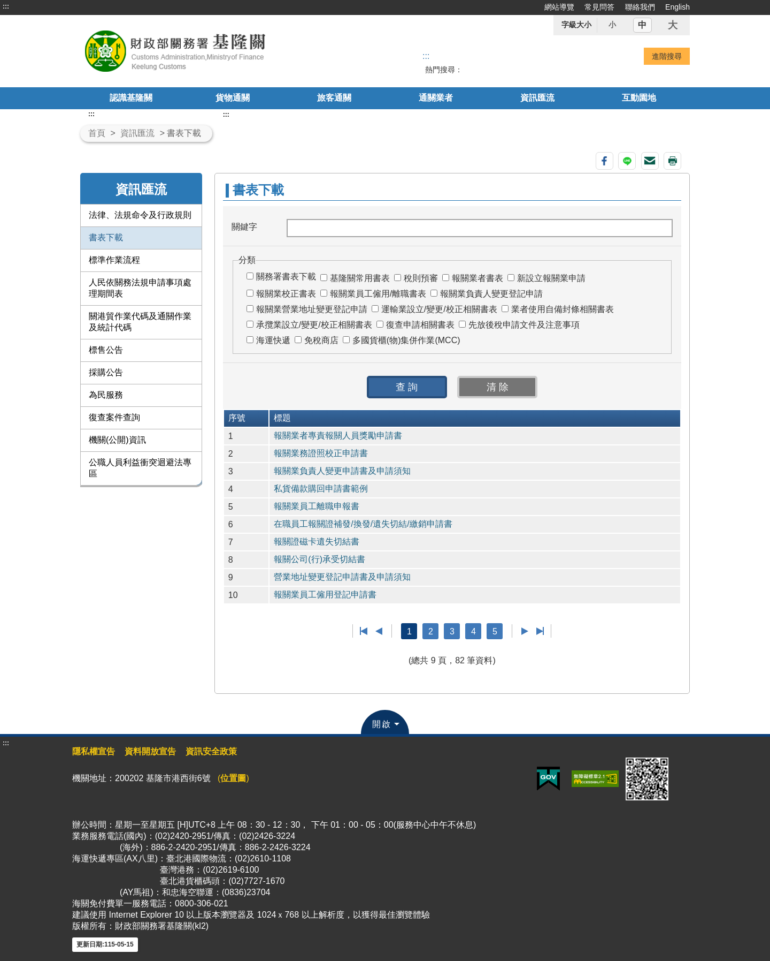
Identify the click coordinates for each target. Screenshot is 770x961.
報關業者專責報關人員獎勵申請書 (338, 435)
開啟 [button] (381, 724)
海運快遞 (273, 340)
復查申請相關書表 (420, 324)
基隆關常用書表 (360, 278)
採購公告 (106, 372)
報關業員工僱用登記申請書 (325, 594)
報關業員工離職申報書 (316, 506)
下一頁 (524, 631)
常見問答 (599, 7)
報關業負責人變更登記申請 (491, 293)
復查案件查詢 (114, 417)
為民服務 (106, 394)
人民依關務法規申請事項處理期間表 (140, 288)
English (677, 7)
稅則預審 (421, 278)
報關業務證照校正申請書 (321, 453)
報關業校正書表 (286, 293)
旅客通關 (334, 97)
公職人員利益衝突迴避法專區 (140, 468)
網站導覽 (559, 7)
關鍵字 (244, 226)
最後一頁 (539, 631)
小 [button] (612, 24)
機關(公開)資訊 (117, 439)
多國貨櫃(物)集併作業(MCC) (406, 340)
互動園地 (639, 97)
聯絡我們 (640, 7)
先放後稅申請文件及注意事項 (524, 324)
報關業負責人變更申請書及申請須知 (342, 470)
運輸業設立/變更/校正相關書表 (439, 309)
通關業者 (436, 97)
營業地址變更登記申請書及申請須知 (342, 576)
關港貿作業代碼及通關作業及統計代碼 (140, 322)
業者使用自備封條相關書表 (562, 309)
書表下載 (106, 237)
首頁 (96, 133)
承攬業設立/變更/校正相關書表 (314, 324)
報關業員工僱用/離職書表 (378, 293)
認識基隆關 (131, 97)
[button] (407, 387)
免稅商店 (321, 340)
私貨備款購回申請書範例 (321, 488)
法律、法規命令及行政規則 (140, 215)
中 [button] (642, 24)
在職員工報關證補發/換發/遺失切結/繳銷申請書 (363, 523)
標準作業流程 (114, 259)
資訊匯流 (537, 97)
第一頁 (363, 631)
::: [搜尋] (425, 55)
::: (6, 6)
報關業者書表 (477, 278)
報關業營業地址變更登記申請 (311, 309)
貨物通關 (232, 97)
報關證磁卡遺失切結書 (316, 541)
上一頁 (378, 631)
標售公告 (106, 349)
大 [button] (672, 25)
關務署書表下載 (286, 276)
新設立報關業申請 (551, 278)
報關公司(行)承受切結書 (319, 559)
